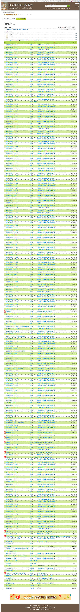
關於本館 (38, 1)
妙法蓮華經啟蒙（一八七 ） (12, 148)
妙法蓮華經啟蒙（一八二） (12, 161)
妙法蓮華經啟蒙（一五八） (12, 222)
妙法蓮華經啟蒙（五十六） (12, 521)
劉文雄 (35, 442)
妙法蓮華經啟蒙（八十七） (12, 430)
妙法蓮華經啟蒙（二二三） (12, 54)
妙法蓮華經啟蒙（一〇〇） (12, 388)
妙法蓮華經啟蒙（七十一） (12, 484)
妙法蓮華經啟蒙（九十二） (12, 415)
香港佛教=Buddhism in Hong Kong (45, 575)
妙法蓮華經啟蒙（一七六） (12, 178)
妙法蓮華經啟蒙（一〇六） (12, 373)
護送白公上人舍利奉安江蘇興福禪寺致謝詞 (16, 336)
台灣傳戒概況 (9, 541)
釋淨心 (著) (32, 536)
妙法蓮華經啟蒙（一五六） (12, 227)
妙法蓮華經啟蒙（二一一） (12, 86)
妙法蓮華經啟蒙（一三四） (12, 282)
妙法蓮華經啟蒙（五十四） (12, 526)
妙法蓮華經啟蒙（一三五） (12, 279)
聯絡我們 (50, 1)
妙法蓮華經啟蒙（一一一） (12, 356)
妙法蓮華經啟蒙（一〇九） (12, 363)
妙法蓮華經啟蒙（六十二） (12, 506)
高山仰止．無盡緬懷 (11, 323)
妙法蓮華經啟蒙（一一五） (12, 343)
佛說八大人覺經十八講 (11, 551)
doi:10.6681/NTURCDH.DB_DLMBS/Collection (40, 609)
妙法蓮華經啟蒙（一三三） (12, 284)
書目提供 (55, 1)
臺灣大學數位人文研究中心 (44, 606)
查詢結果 (13, 18)
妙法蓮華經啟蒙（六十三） (12, 504)
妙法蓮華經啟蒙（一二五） (12, 304)
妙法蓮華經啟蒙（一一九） (12, 321)
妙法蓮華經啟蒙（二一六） (12, 74)
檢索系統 (47, 8)
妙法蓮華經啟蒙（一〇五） (12, 375)
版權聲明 (60, 1)
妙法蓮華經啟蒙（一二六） (12, 301)
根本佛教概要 (9, 565)
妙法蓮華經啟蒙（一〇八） (12, 365)
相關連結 (68, 8)
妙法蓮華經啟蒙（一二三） (12, 309)
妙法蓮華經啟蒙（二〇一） (12, 114)
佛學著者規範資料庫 (10, 12)
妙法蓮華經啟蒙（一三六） (12, 277)
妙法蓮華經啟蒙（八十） (12, 462)
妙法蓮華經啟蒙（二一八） (12, 69)
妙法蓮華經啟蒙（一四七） (12, 249)
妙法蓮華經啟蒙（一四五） (12, 254)
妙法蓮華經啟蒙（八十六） (12, 435)
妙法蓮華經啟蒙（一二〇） (12, 319)
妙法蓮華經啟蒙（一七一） (12, 190)
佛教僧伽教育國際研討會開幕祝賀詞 (14, 368)
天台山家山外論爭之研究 (12, 561)
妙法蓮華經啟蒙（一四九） (12, 244)
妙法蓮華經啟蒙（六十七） (12, 494)
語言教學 (63, 8)
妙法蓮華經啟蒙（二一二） (12, 84)
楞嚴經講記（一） (10, 432)
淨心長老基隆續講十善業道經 (13, 538)
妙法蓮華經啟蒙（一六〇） (12, 217)
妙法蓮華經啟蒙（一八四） (12, 156)
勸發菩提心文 (9, 585)
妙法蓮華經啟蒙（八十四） (12, 444)
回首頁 (75, 1)
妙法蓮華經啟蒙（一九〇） (12, 141)
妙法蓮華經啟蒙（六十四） (12, 501)
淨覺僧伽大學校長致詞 (11, 447)
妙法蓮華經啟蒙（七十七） (12, 469)
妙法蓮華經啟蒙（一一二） (12, 353)
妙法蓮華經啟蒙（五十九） (12, 514)
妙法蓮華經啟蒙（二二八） (12, 44)
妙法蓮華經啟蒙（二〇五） (12, 104)
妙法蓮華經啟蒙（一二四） (12, 306)
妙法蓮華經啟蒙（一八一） (12, 163)
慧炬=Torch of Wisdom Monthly (44, 311)
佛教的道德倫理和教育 (11, 393)
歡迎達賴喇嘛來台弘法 (11, 533)
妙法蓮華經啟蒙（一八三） (12, 158)
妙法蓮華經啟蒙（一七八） (12, 170)
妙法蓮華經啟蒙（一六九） (12, 195)
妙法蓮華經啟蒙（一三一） (12, 289)
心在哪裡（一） (9, 457)
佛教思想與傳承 (9, 531)
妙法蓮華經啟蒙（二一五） (12, 77)
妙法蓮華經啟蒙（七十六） (12, 472)
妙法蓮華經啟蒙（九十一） (12, 417)
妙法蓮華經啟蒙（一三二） (12, 286)
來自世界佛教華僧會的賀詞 (12, 331)
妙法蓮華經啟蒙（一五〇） (12, 242)
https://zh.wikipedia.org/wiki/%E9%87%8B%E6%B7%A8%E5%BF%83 (25, 40)
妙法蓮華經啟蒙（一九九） (12, 119)
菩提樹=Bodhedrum (41, 573)
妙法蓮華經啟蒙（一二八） (12, 296)
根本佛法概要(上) (10, 583)
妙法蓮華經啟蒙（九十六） (12, 405)
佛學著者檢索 (6, 18)
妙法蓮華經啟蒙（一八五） (12, 153)
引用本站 (65, 1)
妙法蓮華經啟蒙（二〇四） (12, 106)
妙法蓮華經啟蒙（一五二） (12, 237)
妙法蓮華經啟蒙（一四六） (12, 252)
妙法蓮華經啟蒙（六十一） (12, 509)
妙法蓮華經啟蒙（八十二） (12, 454)
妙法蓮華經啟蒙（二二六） (12, 49)
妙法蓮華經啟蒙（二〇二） (12, 111)
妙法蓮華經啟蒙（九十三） (12, 412)
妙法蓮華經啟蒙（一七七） (12, 173)
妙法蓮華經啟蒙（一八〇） (12, 165)
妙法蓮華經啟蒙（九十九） (12, 390)
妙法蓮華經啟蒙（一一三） (12, 348)
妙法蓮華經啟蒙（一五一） (12, 240)
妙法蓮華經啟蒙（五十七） (12, 519)
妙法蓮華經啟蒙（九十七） (12, 400)
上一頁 (77, 6)
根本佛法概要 (9, 575)
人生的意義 (8, 580)
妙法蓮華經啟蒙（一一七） (12, 338)
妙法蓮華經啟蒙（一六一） (12, 215)
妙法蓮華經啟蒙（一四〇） (12, 267)
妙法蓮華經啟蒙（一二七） (12, 299)
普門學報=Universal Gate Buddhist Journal (47, 402)
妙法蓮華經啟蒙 (9, 101)
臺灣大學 (32, 606)
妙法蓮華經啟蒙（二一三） (12, 82)
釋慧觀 (35, 101)
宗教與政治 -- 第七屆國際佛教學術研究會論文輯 (17, 548)
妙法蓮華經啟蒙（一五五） (12, 230)
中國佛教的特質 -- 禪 (11, 558)
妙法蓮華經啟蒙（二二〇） (12, 64)
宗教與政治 (8, 546)
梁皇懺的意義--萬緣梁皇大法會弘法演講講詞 (16, 556)
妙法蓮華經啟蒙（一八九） (12, 143)
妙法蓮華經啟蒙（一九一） (12, 138)
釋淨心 (31, 44)
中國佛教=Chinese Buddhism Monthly (46, 44)
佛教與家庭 (8, 311)
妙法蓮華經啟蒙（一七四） (12, 183)
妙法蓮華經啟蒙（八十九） (12, 425)
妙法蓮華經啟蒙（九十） (12, 420)
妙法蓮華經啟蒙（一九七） (12, 123)
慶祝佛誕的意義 (9, 588)
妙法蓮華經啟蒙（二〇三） (12, 109)
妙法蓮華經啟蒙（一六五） (12, 205)
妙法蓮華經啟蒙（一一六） (12, 341)
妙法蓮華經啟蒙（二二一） (12, 62)
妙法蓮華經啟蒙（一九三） (12, 133)
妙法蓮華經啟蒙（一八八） (12, 146)
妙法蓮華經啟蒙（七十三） (12, 479)
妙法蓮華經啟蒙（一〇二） (12, 383)
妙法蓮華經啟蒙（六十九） (12, 489)
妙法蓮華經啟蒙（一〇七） (12, 370)
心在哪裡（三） (9, 442)
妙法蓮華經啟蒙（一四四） (12, 257)
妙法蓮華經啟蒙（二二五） (12, 52)
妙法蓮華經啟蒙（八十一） (12, 459)
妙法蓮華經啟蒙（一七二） (12, 188)
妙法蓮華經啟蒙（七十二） (12, 481)
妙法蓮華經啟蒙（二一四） (12, 79)
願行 (35, 556)
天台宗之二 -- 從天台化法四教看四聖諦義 (15, 573)
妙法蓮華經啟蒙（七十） (12, 486)
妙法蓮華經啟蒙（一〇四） (12, 378)
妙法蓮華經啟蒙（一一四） (12, 346)
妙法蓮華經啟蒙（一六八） (12, 198)
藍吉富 (35, 561)
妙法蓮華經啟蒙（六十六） (12, 496)
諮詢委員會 (44, 1)
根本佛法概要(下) (10, 578)
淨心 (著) (32, 568)
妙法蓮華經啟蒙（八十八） (12, 427)
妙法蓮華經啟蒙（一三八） (12, 272)
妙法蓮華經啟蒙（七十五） (12, 474)
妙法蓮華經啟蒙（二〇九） (12, 91)
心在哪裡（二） (9, 452)
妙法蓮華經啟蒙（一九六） (12, 126)
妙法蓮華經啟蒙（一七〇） (12, 193)
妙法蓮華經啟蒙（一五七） (12, 225)
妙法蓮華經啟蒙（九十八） (12, 395)
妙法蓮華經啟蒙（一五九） (12, 220)
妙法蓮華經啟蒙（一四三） (12, 259)
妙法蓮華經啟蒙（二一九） (12, 67)
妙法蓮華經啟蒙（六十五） (12, 499)
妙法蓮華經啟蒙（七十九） (12, 464)
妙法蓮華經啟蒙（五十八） (12, 516)
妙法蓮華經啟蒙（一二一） (12, 316)
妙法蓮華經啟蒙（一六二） (12, 212)
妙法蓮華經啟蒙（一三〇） (12, 291)
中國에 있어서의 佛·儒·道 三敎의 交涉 (15, 536)
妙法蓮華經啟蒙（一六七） (12, 200)
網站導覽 (33, 1)
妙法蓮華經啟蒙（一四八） (12, 247)
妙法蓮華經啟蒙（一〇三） (12, 380)
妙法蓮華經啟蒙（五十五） (12, 523)
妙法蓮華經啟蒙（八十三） (12, 449)
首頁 (4, 12)
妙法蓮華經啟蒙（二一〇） (12, 89)
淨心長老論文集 (9, 543)
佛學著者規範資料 (21, 18)
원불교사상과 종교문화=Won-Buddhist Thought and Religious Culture (53, 536)
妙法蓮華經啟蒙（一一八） (12, 333)
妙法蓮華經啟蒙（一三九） (12, 269)
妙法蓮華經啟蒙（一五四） (12, 232)
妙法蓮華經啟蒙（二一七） (12, 72)
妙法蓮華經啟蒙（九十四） (12, 410)
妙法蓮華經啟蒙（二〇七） (12, 96)
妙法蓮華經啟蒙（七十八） (12, 467)
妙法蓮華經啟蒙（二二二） (12, 59)
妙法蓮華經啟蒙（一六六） (12, 202)
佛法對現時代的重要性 (11, 568)
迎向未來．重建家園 (11, 361)
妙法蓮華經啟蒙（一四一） (12, 264)
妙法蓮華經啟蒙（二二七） (12, 47)
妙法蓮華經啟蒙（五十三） (12, 528)
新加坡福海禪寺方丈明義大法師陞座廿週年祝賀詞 (17, 326)
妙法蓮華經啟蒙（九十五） (12, 407)
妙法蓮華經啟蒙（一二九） (12, 294)
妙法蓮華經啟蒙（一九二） (12, 136)
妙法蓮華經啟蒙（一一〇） (12, 358)
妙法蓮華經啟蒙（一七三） (12, 185)
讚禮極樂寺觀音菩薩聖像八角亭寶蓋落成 (15, 351)
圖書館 (35, 606)
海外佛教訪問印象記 (11, 570)
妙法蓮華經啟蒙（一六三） (12, 210)
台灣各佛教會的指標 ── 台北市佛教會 (15, 422)
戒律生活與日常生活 (11, 402)
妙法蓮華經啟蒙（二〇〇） (12, 116)
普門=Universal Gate (42, 541)
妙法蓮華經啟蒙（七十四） (12, 477)
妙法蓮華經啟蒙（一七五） (12, 180)
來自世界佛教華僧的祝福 (12, 398)
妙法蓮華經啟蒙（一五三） (12, 235)
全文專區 (53, 8)
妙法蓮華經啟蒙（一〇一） (12, 385)
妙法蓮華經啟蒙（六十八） (12, 491)
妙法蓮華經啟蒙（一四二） (12, 262)
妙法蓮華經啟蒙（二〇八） (12, 94)
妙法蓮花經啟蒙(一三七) (11, 274)
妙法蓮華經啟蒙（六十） (12, 511)
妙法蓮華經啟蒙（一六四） (12, 207)
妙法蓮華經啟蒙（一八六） (12, 151)
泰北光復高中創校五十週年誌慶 (13, 328)
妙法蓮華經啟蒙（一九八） (12, 121)
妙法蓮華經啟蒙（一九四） (12, 131)
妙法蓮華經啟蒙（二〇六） (12, 99)
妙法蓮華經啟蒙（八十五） (12, 440)
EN (78, 3)
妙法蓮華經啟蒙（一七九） (12, 168)
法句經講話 (8, 563)
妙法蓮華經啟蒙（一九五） (12, 128)
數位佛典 (58, 8)
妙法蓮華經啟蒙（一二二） (12, 314)
